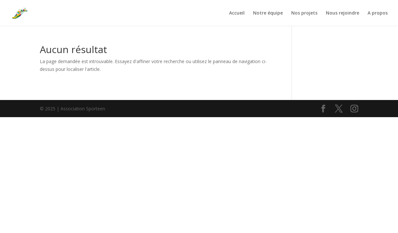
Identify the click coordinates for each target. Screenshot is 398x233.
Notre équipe (268, 13)
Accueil (237, 13)
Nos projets (304, 13)
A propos (378, 13)
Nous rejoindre (342, 13)
